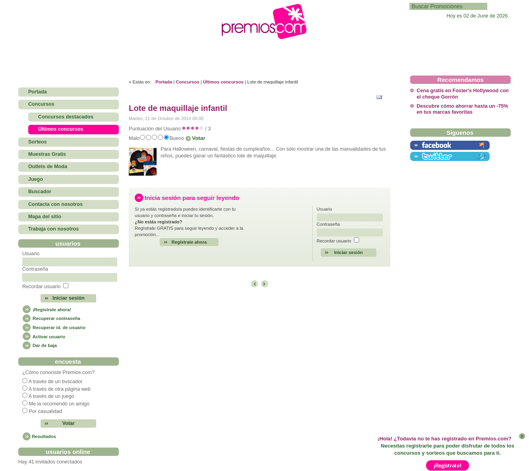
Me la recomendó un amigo (59, 404)
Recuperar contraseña (51, 318)
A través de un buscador (56, 381)
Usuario (30, 253)
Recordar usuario (41, 286)
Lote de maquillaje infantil (178, 108)
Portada (163, 81)
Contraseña (35, 269)
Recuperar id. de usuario (53, 327)
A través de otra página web (60, 389)
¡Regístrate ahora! (46, 309)
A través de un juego (51, 396)
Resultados (44, 436)
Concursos (187, 81)
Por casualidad (45, 411)
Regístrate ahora (189, 242)
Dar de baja (39, 345)
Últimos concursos (223, 81)
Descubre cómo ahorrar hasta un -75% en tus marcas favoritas (462, 109)
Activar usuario (43, 336)
